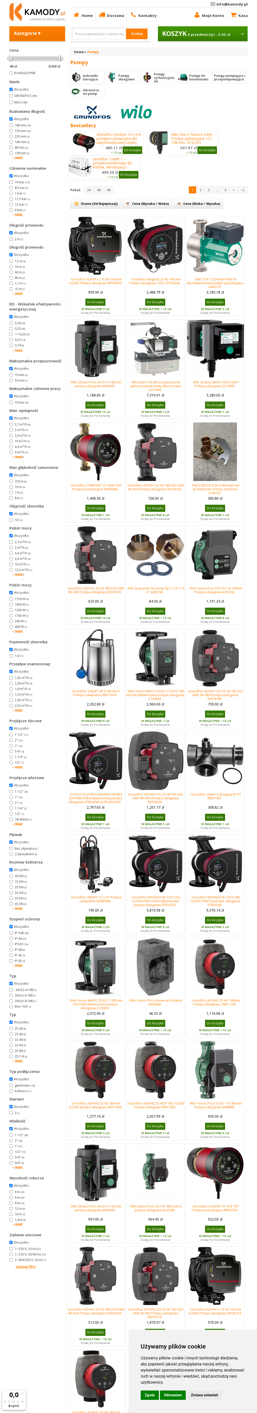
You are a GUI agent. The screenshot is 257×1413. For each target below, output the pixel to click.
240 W (21, 621)
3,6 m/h (22, 558)
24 (89, 190)
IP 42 (20, 955)
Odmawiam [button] (173, 1395)
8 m (19, 498)
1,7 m (20, 283)
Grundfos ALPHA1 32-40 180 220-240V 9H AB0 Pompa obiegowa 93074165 (96, 590)
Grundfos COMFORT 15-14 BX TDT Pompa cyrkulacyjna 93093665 (96, 487)
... (217, 190)
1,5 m (20, 261)
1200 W (22, 610)
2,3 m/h (22, 575)
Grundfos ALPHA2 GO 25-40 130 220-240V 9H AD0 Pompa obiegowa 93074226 (155, 798)
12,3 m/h (23, 569)
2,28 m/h (23, 683)
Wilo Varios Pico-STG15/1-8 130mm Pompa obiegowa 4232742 (215, 590)
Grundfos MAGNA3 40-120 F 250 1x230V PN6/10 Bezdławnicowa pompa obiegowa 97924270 (156, 901)
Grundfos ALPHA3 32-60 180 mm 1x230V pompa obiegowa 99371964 (95, 1105)
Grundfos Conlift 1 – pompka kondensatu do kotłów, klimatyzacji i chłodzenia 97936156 (112, 165)
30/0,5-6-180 (25, 995)
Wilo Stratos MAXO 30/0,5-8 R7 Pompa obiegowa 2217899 (216, 384)
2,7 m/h (22, 457)
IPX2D (21, 944)
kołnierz (23, 1091)
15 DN (21, 881)
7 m (19, 492)
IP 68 (20, 949)
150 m (21, 481)
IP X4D (22, 933)
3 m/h (21, 430)
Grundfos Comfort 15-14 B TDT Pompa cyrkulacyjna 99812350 (215, 1208)
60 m (20, 272)
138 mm (22, 153)
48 (99, 190)
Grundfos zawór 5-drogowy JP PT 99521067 (216, 796)
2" (18, 740)
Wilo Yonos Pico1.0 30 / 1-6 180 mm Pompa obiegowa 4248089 (216, 1105)
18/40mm (23, 819)
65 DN (21, 903)
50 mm (21, 380)
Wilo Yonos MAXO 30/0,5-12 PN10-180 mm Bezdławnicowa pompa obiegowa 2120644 (155, 695)
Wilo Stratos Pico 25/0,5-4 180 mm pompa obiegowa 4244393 (96, 384)
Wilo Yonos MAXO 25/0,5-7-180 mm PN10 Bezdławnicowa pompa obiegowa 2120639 (96, 1004)
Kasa (239, 15)
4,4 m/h (22, 446)
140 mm (22, 142)
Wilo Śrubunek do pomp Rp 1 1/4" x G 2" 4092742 (156, 590)
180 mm (23, 125)
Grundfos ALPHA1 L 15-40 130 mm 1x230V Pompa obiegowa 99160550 (95, 281)
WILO (20, 102)
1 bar (20, 193)
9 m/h (21, 452)
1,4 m (20, 1219)
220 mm (22, 136)
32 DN (21, 892)
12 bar (21, 204)
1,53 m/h (23, 694)
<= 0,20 (22, 334)
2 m (19, 239)
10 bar (22, 182)
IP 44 (20, 938)
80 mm (21, 147)
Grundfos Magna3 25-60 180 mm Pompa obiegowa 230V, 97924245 (155, 281)
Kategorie (28, 33)
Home (83, 15)
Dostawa (111, 15)
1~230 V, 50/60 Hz (30, 1254)
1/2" (19, 762)
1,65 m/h (23, 677)
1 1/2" (21, 734)
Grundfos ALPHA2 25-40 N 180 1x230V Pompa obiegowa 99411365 (156, 1105)
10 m (20, 266)
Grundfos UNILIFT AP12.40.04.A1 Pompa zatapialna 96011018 (96, 693)
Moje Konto (208, 15)
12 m (20, 1208)
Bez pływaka (26, 848)
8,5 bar (21, 187)
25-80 (20, 1050)
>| (243, 190)
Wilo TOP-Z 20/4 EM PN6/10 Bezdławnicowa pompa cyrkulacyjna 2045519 (215, 283)
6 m (19, 1197)
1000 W (22, 604)
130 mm (23, 130)
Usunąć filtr (26, 1266)
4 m (19, 1191)
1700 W (22, 615)
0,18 (20, 323)
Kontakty (143, 15)
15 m (20, 288)
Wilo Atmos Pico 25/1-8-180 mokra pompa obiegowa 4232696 (155, 1208)
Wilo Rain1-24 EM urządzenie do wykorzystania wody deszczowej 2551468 (155, 386)
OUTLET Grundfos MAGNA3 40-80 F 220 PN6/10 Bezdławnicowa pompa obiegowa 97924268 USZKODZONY (95, 798)
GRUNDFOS (25, 95)
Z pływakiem (26, 854)
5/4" (19, 751)
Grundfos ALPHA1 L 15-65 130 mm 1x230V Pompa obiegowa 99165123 (214, 1311)
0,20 (20, 328)
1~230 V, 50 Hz (28, 1248)
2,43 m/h (23, 700)
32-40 (20, 1039)
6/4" (19, 1162)
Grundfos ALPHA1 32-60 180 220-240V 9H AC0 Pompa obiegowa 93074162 (155, 487)
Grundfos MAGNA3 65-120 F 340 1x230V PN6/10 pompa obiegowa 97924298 (215, 901)
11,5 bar (22, 198)
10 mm (21, 374)
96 (109, 190)
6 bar (20, 210)
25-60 (20, 1034)
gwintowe (25, 1085)
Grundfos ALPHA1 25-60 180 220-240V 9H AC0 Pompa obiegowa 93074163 (96, 1311)
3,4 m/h (22, 435)
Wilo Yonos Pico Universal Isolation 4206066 (156, 1002)
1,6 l (19, 655)
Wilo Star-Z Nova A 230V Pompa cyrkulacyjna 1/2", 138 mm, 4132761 (192, 139)
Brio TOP (23, 1006)
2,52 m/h (23, 705)
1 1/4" (21, 757)
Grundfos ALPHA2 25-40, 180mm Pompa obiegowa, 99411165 (215, 1002)
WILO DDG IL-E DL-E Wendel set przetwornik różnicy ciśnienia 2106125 (215, 489)
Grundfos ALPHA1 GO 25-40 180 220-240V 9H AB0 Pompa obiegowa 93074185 (215, 695)
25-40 (20, 1028)
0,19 (19, 345)
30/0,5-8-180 (25, 1001)
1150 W (22, 599)
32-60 (20, 1045)
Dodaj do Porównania (95, 313)
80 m (20, 277)
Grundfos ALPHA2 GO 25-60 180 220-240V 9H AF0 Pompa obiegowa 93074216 (155, 1313)
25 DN (21, 887)
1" (18, 745)
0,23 (20, 339)
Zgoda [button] (150, 1395)
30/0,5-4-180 (26, 989)
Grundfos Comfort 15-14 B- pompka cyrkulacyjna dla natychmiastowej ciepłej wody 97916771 (119, 141)
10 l (19, 520)
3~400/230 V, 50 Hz (30, 1259)
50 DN (21, 898)
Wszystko (21, 89)
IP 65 (20, 960)
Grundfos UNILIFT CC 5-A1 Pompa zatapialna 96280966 (96, 899)
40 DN (21, 876)
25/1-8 (21, 1056)
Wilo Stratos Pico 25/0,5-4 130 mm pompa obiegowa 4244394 (96, 1208)
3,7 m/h (22, 424)
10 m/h (22, 441)
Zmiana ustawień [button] (204, 1395)
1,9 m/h (22, 689)
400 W (21, 626)
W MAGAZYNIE (25, 73)
